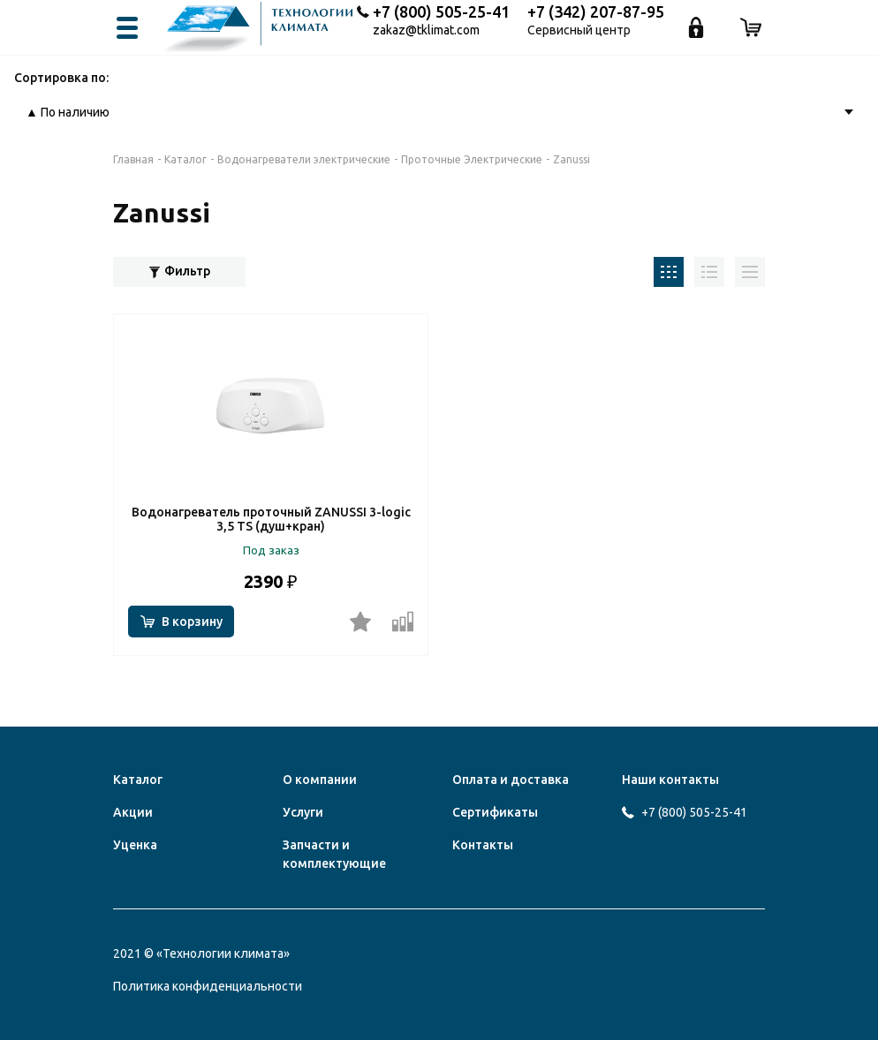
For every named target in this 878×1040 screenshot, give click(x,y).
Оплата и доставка (510, 779)
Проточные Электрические (471, 159)
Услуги (303, 812)
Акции (133, 812)
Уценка (135, 845)
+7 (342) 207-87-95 (595, 11)
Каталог (185, 159)
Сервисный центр (579, 30)
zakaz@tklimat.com (426, 30)
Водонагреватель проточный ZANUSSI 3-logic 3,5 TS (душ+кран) (271, 519)
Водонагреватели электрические (303, 159)
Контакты (482, 845)
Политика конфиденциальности (207, 986)
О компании (320, 779)
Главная (133, 159)
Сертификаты (495, 812)
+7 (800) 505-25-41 (441, 11)
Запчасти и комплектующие (334, 854)
